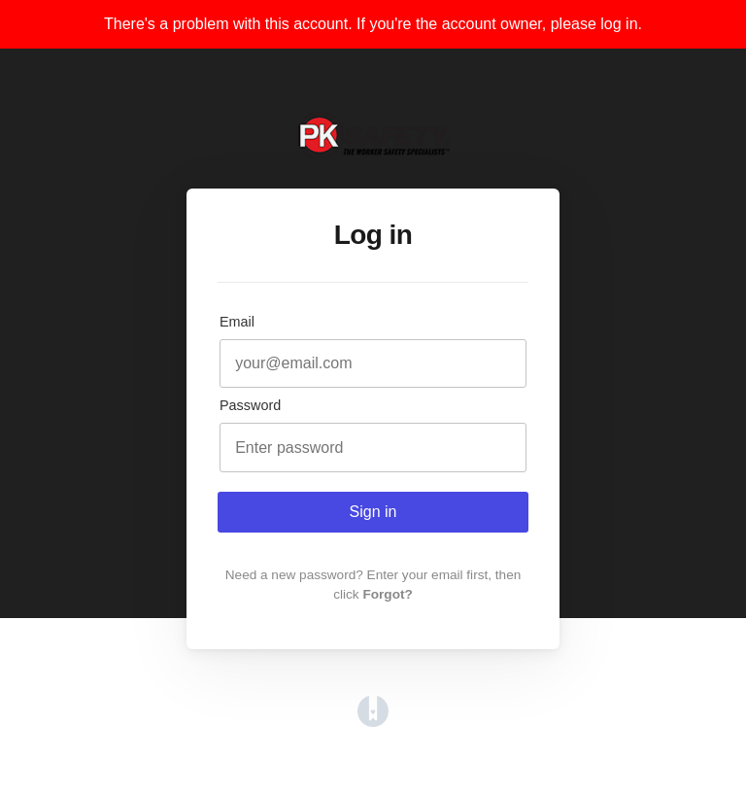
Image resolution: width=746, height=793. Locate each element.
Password (250, 405)
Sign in (373, 511)
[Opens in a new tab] (373, 721)
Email (237, 321)
